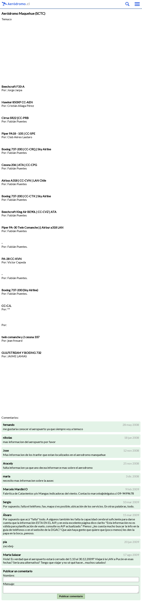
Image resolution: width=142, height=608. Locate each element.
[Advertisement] (71, 53)
